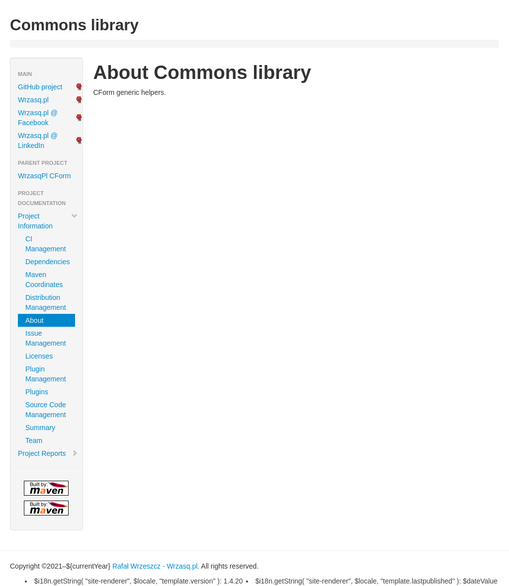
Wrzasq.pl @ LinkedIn (38, 140)
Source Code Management (45, 410)
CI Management (45, 244)
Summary (40, 428)
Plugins (36, 392)
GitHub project (40, 87)
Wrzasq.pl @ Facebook (38, 118)
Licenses (39, 356)
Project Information (48, 221)
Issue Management (45, 338)
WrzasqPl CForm (44, 176)
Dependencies (47, 262)
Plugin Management (45, 374)
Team (33, 440)
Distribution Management (45, 302)
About (34, 320)
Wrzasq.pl (33, 100)
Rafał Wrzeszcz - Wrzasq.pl (154, 566)
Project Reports (48, 453)
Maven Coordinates (44, 280)
